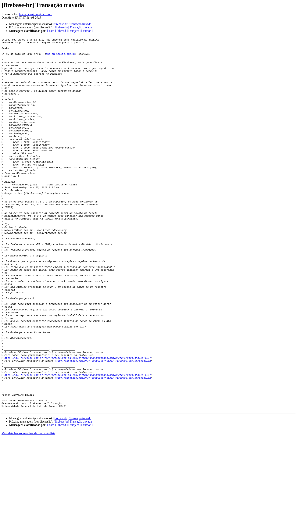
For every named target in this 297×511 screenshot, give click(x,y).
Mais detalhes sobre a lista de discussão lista (28, 507)
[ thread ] (62, 30)
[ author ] (87, 30)
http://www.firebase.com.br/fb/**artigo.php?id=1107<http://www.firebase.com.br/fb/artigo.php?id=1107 (78, 422)
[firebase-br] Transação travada (72, 24)
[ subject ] (74, 30)
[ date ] (51, 30)
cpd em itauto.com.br (60, 57)
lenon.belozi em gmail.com (35, 14)
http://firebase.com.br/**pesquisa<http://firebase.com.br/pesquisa (103, 425)
